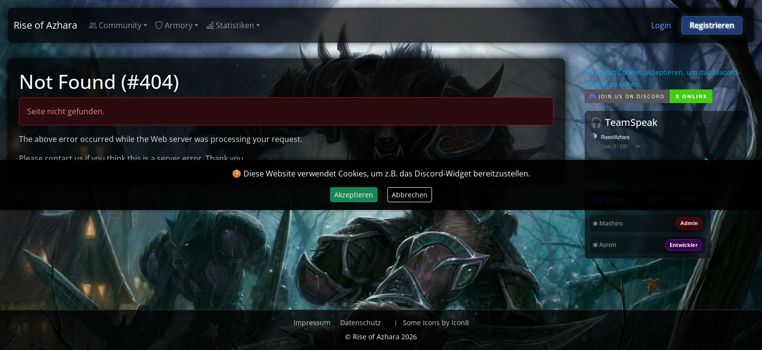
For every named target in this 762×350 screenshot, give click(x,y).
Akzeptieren (353, 194)
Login (661, 25)
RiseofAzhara (615, 137)
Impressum (312, 322)
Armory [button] (173, 25)
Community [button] (115, 25)
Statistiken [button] (230, 25)
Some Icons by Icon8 (436, 322)
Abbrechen (410, 194)
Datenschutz (360, 322)
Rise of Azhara (45, 25)
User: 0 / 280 (614, 146)
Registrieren (712, 25)
